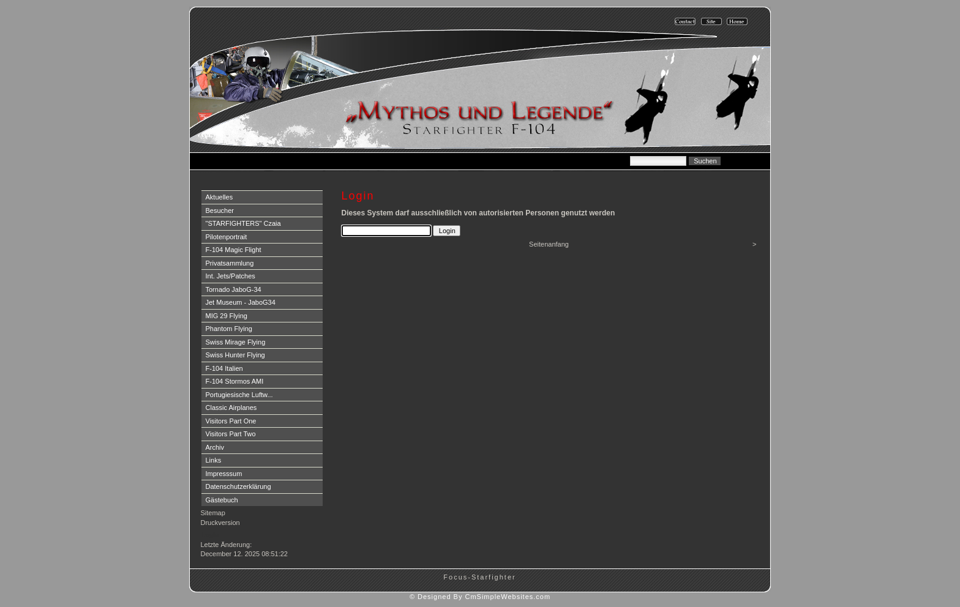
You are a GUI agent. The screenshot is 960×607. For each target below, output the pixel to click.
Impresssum (224, 473)
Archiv (215, 447)
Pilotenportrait (226, 236)
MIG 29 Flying (226, 315)
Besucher (220, 210)
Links (214, 460)
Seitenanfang (549, 244)
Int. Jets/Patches (230, 276)
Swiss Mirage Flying (236, 342)
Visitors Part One (231, 421)
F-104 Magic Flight (233, 249)
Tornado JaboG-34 (233, 289)
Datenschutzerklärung (238, 486)
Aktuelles (219, 197)
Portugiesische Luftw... (239, 394)
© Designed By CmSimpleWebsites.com (480, 596)
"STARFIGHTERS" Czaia (243, 223)
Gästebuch (222, 500)
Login (210, 534)
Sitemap (213, 512)
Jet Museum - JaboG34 (241, 302)
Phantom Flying (229, 328)
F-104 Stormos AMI (235, 381)
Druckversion (220, 522)
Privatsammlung (230, 263)
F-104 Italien (224, 368)
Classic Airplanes (231, 407)
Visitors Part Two (231, 434)
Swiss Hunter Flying (235, 355)
